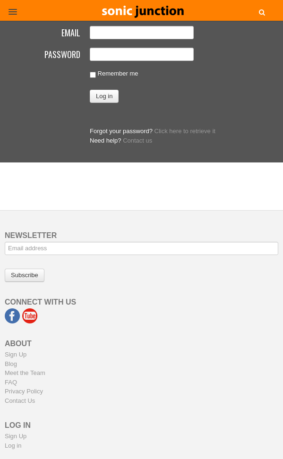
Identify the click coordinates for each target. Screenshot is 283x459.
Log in (13, 445)
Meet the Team (25, 372)
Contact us (137, 140)
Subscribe (24, 275)
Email (70, 31)
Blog (11, 363)
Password (62, 53)
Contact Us (20, 400)
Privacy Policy (24, 391)
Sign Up (15, 354)
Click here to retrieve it (184, 131)
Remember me (114, 74)
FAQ (11, 382)
